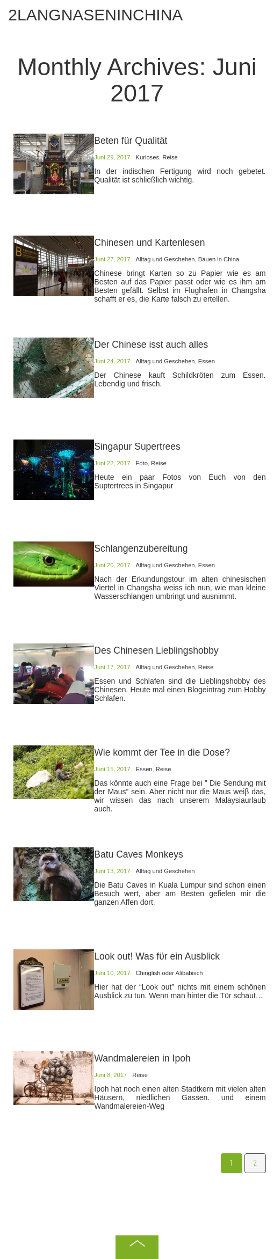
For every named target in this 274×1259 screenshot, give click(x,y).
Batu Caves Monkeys (138, 854)
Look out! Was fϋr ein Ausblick (157, 956)
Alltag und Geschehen (164, 259)
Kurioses (147, 157)
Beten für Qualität (130, 140)
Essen (206, 361)
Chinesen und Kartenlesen (149, 242)
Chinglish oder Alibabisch (169, 973)
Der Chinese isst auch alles (151, 344)
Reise (170, 157)
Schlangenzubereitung (141, 548)
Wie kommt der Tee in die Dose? (162, 752)
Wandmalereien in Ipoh (142, 1058)
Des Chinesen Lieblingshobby (156, 650)
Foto (141, 463)
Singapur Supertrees (137, 446)
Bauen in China (219, 259)
